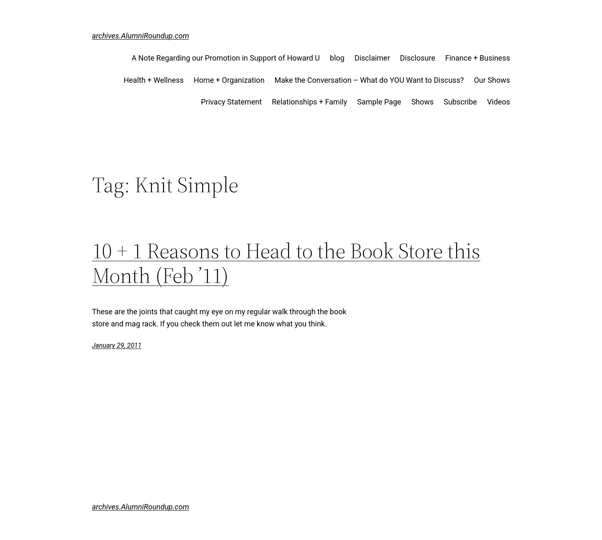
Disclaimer (372, 57)
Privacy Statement (231, 101)
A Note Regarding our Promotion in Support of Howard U (226, 57)
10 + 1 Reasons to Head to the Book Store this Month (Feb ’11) (286, 263)
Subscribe (460, 101)
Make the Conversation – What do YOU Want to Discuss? (369, 80)
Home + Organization (229, 80)
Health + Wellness (154, 80)
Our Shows (492, 80)
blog (337, 57)
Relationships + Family (309, 101)
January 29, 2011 (117, 345)
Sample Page (379, 101)
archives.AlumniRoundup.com (140, 35)
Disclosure (417, 57)
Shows (422, 101)
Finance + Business (477, 57)
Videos (498, 101)
